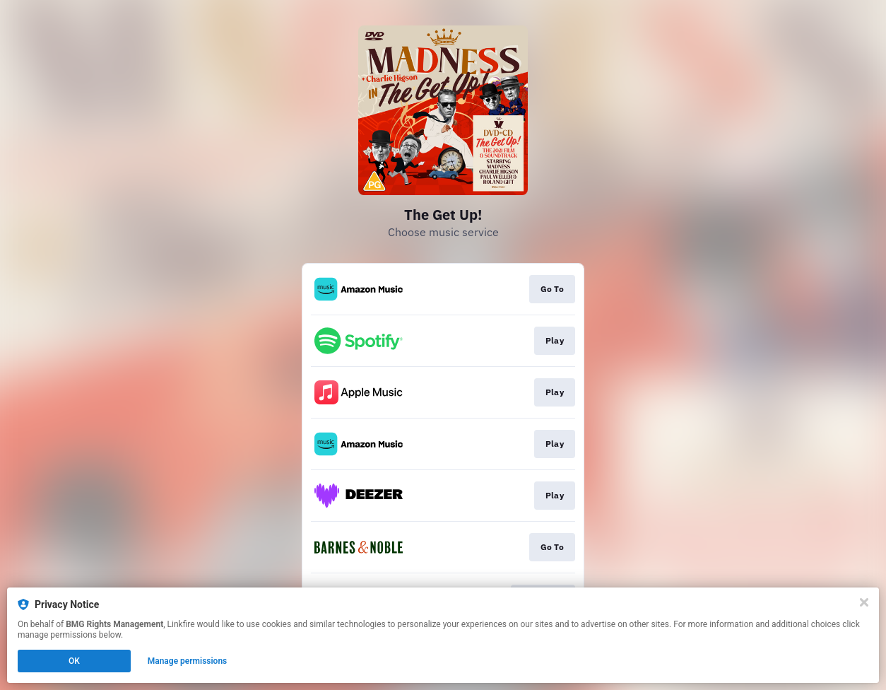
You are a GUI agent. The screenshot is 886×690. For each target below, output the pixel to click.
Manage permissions (188, 661)
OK (74, 661)
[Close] (864, 602)
